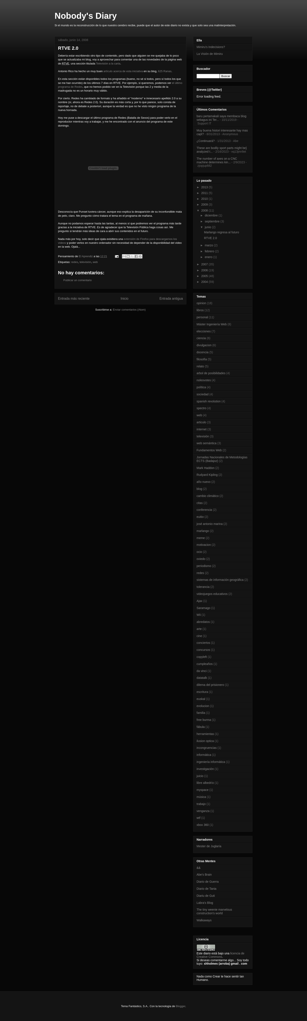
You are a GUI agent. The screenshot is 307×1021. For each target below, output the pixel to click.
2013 (205, 187)
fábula (201, 727)
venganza (203, 811)
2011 (205, 193)
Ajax (199, 601)
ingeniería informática (211, 762)
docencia (203, 352)
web (95, 262)
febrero (210, 251)
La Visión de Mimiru (210, 54)
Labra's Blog (205, 902)
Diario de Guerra (208, 881)
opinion (201, 303)
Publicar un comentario (77, 280)
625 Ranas (164, 71)
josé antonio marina (210, 524)
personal (202, 317)
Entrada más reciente (74, 298)
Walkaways (204, 920)
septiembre (212, 221)
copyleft (202, 657)
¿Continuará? (206, 141)
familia (201, 712)
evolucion (203, 706)
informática (204, 755)
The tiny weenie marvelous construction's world (214, 911)
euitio (200, 517)
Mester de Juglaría (209, 846)
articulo (201, 422)
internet (202, 429)
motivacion (204, 544)
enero (209, 257)
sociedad (203, 394)
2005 (205, 276)
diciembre (212, 215)
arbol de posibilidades (211, 373)
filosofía (202, 359)
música (201, 797)
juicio (200, 776)
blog (199, 489)
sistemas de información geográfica (220, 579)
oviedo (201, 559)
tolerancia (203, 587)
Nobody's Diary (86, 15)
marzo (209, 245)
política (201, 387)
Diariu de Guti (206, 895)
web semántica (206, 443)
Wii (199, 614)
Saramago (203, 608)
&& (199, 867)
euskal (201, 699)
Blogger (180, 1006)
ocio (199, 552)
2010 (205, 198)
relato (200, 366)
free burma (204, 720)
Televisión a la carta (108, 63)
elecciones (204, 331)
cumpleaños (205, 664)
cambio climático (208, 496)
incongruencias (207, 747)
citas (200, 503)
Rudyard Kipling (207, 474)
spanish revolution (209, 401)
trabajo (201, 804)
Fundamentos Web (209, 450)
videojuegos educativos (212, 594)
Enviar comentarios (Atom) (129, 309)
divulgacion (204, 345)
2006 (205, 270)
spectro (201, 408)
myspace (203, 790)
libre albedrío (205, 782)
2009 (205, 204)
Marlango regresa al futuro (221, 232)
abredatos (203, 622)
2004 (205, 281)
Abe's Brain (204, 874)
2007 (205, 264)
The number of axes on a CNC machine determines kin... (217, 160)
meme (201, 538)
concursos (203, 649)
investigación (205, 769)
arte (199, 629)
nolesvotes (204, 380)
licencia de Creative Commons (220, 955)
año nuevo (203, 481)
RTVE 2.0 (210, 238)
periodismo (204, 566)
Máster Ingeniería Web (212, 324)
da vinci (202, 671)
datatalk (202, 677)
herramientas (205, 734)
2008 (205, 210)
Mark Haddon (205, 468)
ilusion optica (205, 741)
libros (200, 310)
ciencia (201, 338)
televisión (85, 262)
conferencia (204, 509)
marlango (203, 531)
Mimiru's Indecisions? (211, 47)
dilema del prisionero (210, 685)
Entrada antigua (171, 298)
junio (208, 227)
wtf (198, 817)
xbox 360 (203, 825)
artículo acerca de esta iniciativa (123, 71)
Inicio (124, 298)
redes (74, 262)
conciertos (203, 642)
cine (199, 636)
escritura (202, 692)
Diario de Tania (206, 888)
